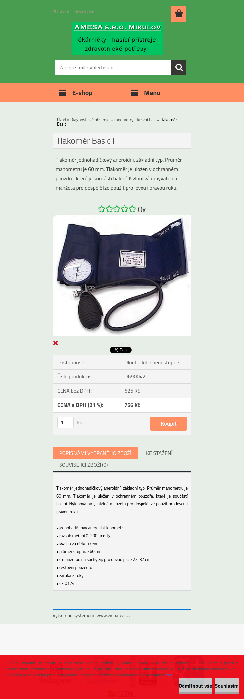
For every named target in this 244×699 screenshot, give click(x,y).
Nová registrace (87, 11)
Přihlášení (61, 11)
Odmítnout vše (195, 686)
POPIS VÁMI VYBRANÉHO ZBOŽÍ (95, 453)
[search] (178, 67)
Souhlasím (227, 686)
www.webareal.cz (114, 615)
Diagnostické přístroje (89, 119)
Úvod (61, 119)
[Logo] (117, 38)
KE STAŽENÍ (159, 453)
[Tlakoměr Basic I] (122, 218)
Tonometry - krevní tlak (135, 119)
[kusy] (65, 422)
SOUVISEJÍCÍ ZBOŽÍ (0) (83, 465)
